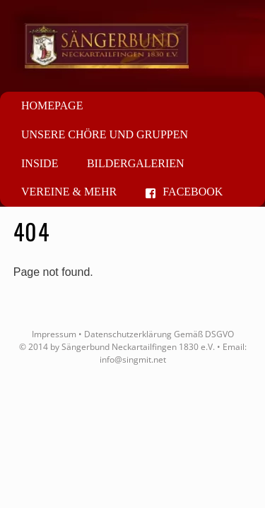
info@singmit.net (133, 359)
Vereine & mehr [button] (69, 192)
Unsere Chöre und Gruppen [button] (104, 134)
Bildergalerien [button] (135, 163)
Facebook (184, 192)
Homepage (52, 105)
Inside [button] (39, 163)
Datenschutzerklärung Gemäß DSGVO (159, 334)
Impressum (54, 334)
